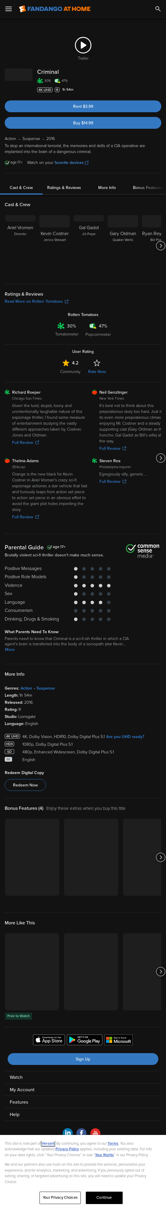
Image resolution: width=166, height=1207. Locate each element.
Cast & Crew (21, 187)
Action (26, 688)
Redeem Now (25, 785)
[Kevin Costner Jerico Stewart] (54, 246)
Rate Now (97, 371)
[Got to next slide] (160, 246)
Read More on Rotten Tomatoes (36, 301)
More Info (107, 187)
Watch (16, 1077)
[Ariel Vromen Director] (20, 246)
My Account (22, 1090)
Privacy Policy (67, 1149)
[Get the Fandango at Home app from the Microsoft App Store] (118, 1040)
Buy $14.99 (83, 123)
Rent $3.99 (83, 106)
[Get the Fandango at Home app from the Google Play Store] (85, 1040)
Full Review (25, 442)
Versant (48, 1143)
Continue (104, 1197)
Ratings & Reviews (64, 187)
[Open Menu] (8, 9)
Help (14, 1115)
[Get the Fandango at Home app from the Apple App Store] (49, 1040)
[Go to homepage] (55, 9)
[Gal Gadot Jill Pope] (88, 246)
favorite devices (71, 162)
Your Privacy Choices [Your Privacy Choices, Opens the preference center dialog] (60, 1197)
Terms (113, 1143)
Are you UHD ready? (125, 736)
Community (70, 371)
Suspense (46, 688)
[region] (83, 1171)
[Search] (158, 9)
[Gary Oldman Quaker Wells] (123, 246)
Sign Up (83, 1059)
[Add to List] (158, 90)
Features (19, 1102)
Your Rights (104, 1155)
